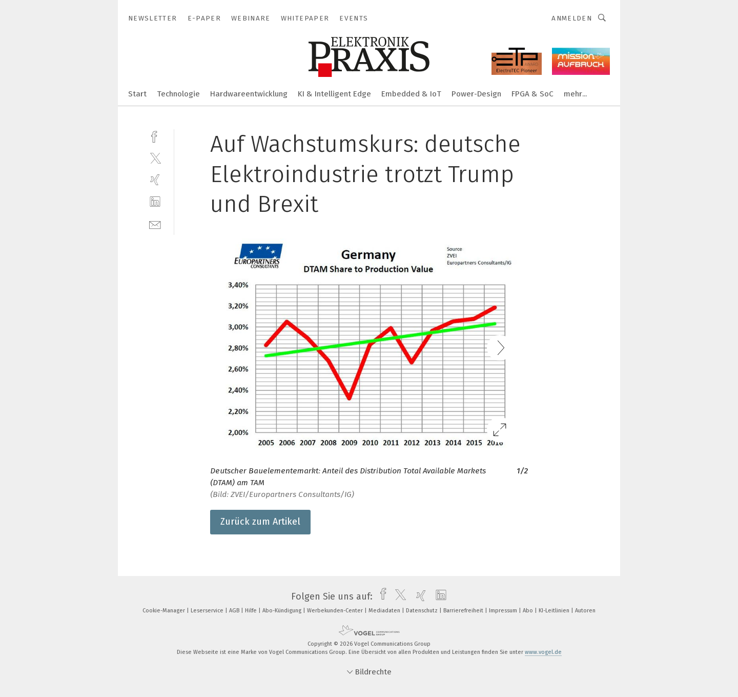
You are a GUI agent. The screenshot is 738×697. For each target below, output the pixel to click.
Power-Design (476, 93)
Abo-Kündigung (282, 610)
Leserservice (208, 610)
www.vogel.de (543, 652)
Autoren (585, 610)
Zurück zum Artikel (260, 521)
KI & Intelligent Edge (334, 93)
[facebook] (155, 135)
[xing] (155, 179)
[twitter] (155, 157)
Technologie (178, 93)
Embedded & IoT (411, 93)
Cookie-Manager (164, 610)
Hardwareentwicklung (249, 93)
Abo (529, 610)
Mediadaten (385, 610)
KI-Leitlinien (555, 610)
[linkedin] (155, 201)
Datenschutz (422, 610)
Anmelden (571, 18)
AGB (235, 610)
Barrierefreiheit (464, 610)
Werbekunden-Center (335, 610)
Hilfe (251, 610)
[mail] (155, 223)
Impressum (504, 610)
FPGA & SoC (532, 93)
